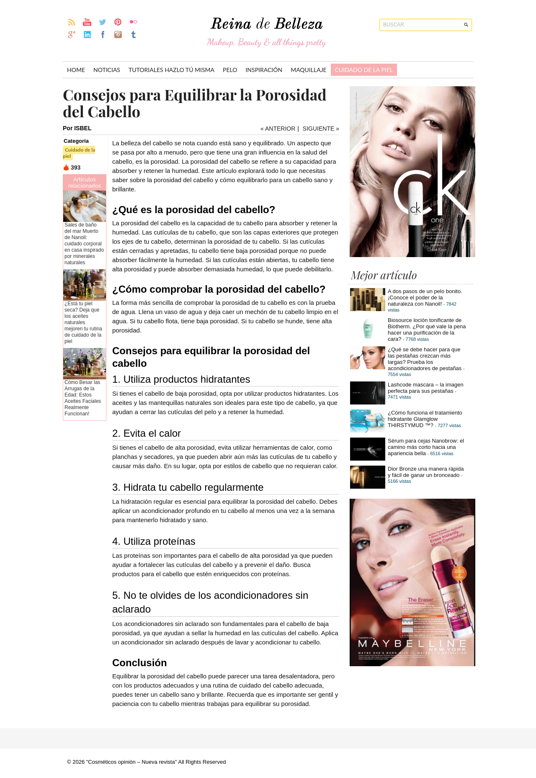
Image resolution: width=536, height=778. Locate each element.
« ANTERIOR (277, 128)
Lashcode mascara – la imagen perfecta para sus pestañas (426, 387)
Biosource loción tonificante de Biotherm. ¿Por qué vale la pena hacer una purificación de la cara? (427, 329)
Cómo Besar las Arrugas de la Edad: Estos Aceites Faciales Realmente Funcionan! (82, 398)
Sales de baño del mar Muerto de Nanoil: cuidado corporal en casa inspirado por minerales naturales (84, 243)
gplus (72, 34)
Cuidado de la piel (364, 69)
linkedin (87, 34)
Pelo (230, 69)
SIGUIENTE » (321, 128)
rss (72, 21)
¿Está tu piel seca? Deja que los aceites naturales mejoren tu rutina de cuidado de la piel (83, 322)
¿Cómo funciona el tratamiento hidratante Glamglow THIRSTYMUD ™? (425, 419)
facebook (103, 34)
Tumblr (134, 34)
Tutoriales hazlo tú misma (171, 69)
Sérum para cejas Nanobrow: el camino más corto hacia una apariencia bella (426, 447)
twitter (103, 21)
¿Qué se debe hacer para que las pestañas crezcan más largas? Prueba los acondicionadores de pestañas (424, 358)
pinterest (118, 21)
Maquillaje (309, 69)
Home (76, 69)
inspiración (263, 69)
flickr (134, 21)
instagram (118, 34)
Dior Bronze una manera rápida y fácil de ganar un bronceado (426, 472)
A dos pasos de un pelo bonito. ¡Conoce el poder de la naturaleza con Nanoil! (425, 297)
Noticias (106, 69)
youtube (87, 21)
